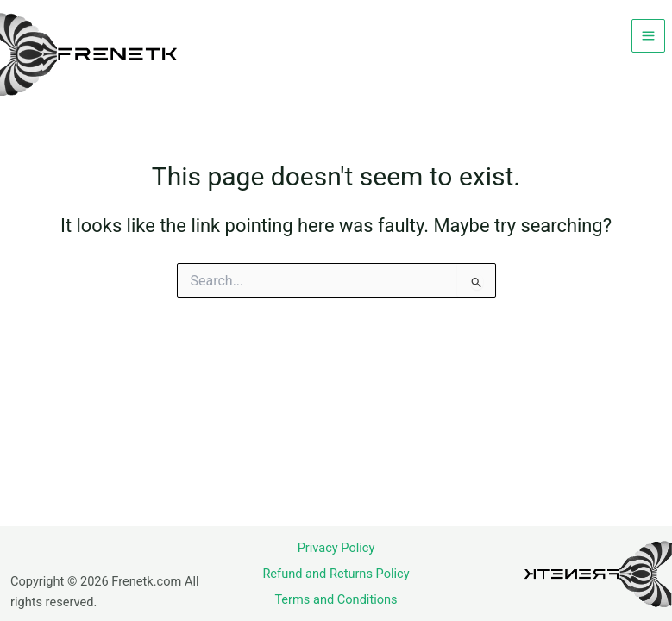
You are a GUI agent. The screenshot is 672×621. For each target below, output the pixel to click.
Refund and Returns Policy (335, 573)
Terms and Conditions (335, 599)
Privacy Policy (336, 547)
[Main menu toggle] (648, 36)
